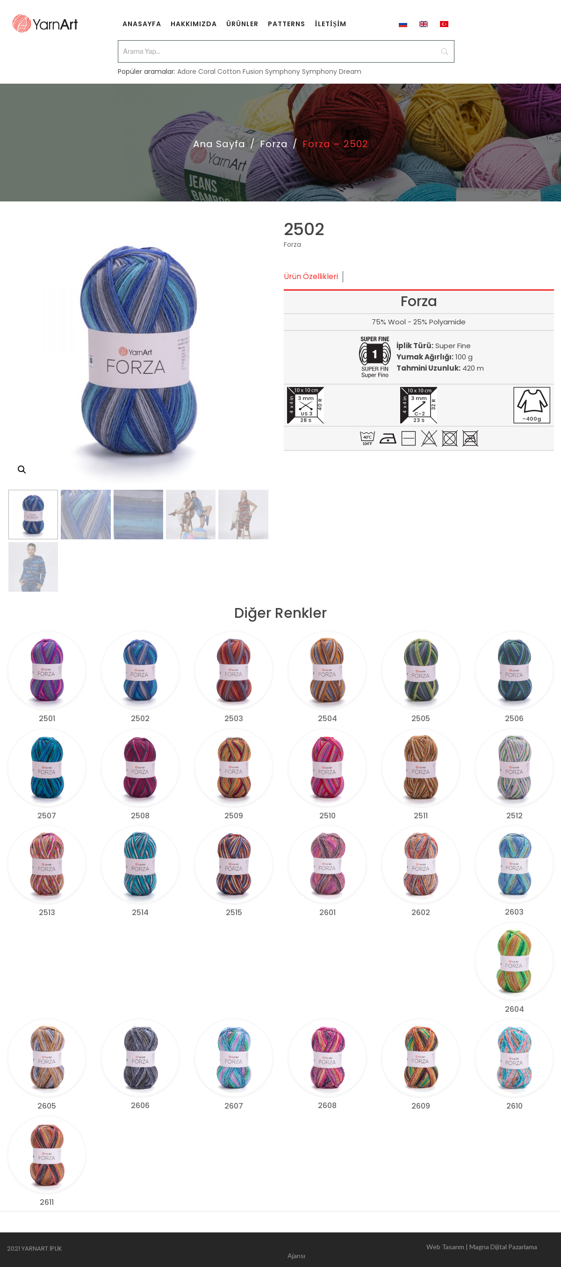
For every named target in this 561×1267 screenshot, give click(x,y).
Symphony (282, 66)
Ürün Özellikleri (311, 276)
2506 (514, 718)
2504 (327, 718)
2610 (514, 1106)
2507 (46, 815)
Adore (186, 66)
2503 (233, 718)
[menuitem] (142, 23)
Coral (207, 66)
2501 (47, 718)
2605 (46, 1106)
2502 (140, 718)
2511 (421, 815)
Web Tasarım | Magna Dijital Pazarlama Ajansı (412, 1250)
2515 (234, 912)
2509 (233, 815)
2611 (47, 1202)
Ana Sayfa (219, 143)
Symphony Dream (331, 66)
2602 (420, 912)
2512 (514, 815)
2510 (327, 815)
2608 (327, 1105)
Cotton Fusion (240, 66)
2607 (233, 1106)
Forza (274, 143)
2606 (140, 1105)
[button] (22, 469)
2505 (420, 718)
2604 (514, 1009)
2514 (140, 912)
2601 (327, 912)
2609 (420, 1106)
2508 (140, 815)
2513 (47, 912)
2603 (514, 912)
